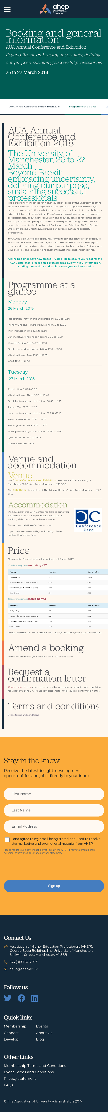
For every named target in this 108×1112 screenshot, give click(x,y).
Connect (11, 1033)
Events (42, 1026)
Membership (15, 1026)
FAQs (8, 1085)
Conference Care (26, 534)
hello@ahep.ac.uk (23, 969)
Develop (11, 1039)
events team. (66, 656)
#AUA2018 (14, 238)
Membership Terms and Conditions (35, 1066)
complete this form (53, 690)
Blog (40, 1039)
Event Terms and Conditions (29, 1072)
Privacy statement (20, 1078)
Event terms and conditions (23, 714)
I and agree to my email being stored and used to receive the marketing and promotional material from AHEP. (56, 841)
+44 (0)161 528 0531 (24, 962)
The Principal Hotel (54, 490)
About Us (44, 1033)
